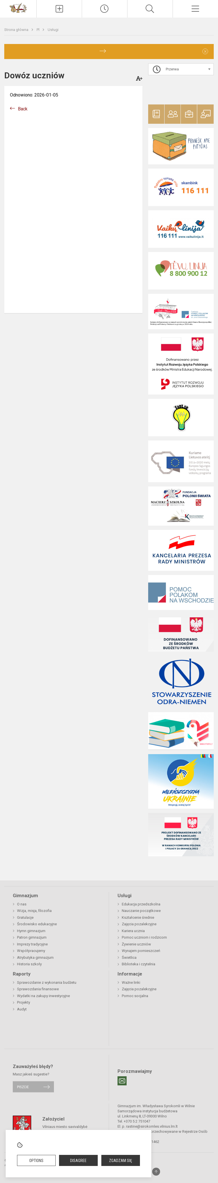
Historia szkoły (29, 964)
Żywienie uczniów (136, 944)
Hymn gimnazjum (31, 931)
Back (23, 109)
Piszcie (23, 1087)
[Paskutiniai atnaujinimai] (104, 9)
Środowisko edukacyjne (37, 924)
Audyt (22, 1009)
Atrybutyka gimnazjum (35, 957)
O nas (21, 904)
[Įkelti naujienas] (59, 9)
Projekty (23, 1002)
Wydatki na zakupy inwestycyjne (43, 996)
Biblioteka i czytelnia (138, 964)
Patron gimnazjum (32, 937)
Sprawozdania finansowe (38, 989)
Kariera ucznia (133, 931)
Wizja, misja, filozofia (34, 911)
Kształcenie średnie (138, 917)
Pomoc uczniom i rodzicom (144, 937)
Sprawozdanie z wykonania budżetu (46, 982)
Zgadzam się (120, 1160)
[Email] (122, 1080)
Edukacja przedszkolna (141, 904)
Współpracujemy (31, 951)
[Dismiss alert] (205, 51)
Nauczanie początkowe (141, 911)
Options (36, 1160)
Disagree (78, 1160)
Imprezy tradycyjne (32, 944)
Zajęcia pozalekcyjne (139, 924)
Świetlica (129, 957)
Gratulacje (25, 917)
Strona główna (16, 30)
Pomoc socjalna (135, 996)
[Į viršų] (156, 1172)
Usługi (53, 30)
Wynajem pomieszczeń (141, 951)
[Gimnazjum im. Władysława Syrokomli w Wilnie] (18, 7)
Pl (38, 30)
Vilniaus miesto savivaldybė (64, 1127)
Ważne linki (131, 982)
